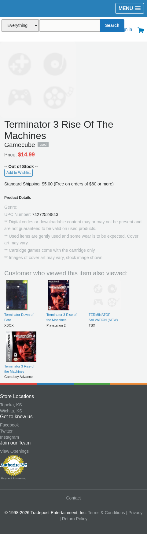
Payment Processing (14, 478)
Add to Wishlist (18, 172)
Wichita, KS (11, 410)
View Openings (14, 451)
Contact (73, 498)
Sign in (125, 29)
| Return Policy (73, 518)
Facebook (9, 424)
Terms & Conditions (106, 512)
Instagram (9, 437)
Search (112, 25)
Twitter (6, 431)
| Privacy (134, 512)
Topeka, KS (11, 404)
